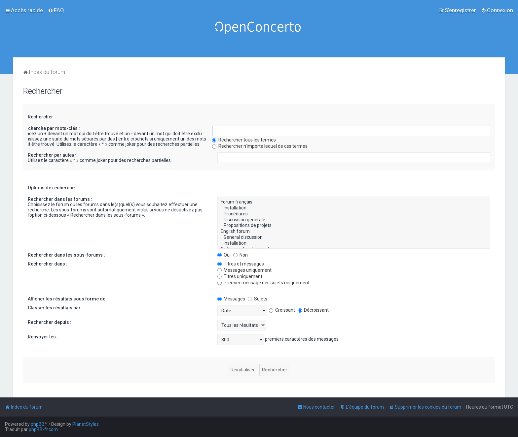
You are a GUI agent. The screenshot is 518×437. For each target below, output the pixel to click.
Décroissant (313, 310)
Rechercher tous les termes (244, 139)
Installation (354, 208)
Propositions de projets (354, 226)
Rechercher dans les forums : (60, 199)
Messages (231, 298)
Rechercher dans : (47, 263)
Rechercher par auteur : (53, 155)
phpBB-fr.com (43, 429)
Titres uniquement (239, 276)
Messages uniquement (244, 270)
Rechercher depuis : (49, 322)
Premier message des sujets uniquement (263, 282)
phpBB (38, 424)
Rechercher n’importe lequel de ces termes (260, 146)
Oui (224, 255)
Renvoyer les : (43, 336)
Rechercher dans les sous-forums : (66, 255)
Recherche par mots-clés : (51, 128)
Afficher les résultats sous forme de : (68, 298)
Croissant (282, 310)
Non (240, 255)
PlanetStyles (85, 424)
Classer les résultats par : (55, 307)
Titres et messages (240, 263)
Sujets (257, 298)
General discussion (354, 237)
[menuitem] (56, 10)
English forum (354, 231)
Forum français (354, 202)
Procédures (354, 214)
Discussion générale (354, 220)
